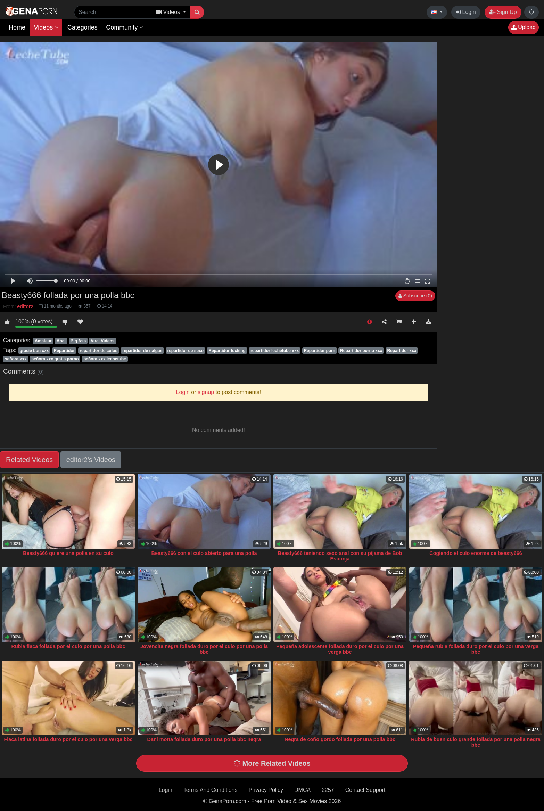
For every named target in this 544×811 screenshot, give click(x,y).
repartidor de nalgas (142, 350)
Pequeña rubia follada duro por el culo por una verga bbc (475, 649)
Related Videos (29, 460)
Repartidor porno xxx (361, 350)
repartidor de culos (98, 350)
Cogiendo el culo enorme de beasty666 (475, 553)
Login (466, 12)
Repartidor (64, 350)
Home (17, 27)
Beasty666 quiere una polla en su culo (68, 553)
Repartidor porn (319, 350)
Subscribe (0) (415, 295)
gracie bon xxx (34, 350)
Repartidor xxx (402, 350)
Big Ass (78, 340)
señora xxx (16, 359)
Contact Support (365, 790)
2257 (328, 790)
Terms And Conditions (210, 790)
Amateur (43, 340)
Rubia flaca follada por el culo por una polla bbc (68, 646)
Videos (46, 27)
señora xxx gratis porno (55, 359)
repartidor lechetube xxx (274, 350)
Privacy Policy (265, 790)
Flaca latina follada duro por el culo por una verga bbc (68, 739)
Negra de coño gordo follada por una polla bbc (340, 739)
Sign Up (503, 12)
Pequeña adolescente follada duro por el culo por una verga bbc (340, 649)
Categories (82, 27)
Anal (61, 340)
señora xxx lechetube (105, 359)
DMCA (302, 790)
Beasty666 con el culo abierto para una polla (204, 553)
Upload (523, 27)
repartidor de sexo (185, 350)
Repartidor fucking (227, 350)
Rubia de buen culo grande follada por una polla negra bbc (476, 742)
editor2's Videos (90, 460)
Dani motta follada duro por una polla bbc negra (204, 739)
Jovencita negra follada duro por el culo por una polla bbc (204, 649)
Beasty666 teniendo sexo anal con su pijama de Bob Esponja (340, 556)
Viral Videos (102, 340)
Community (124, 27)
